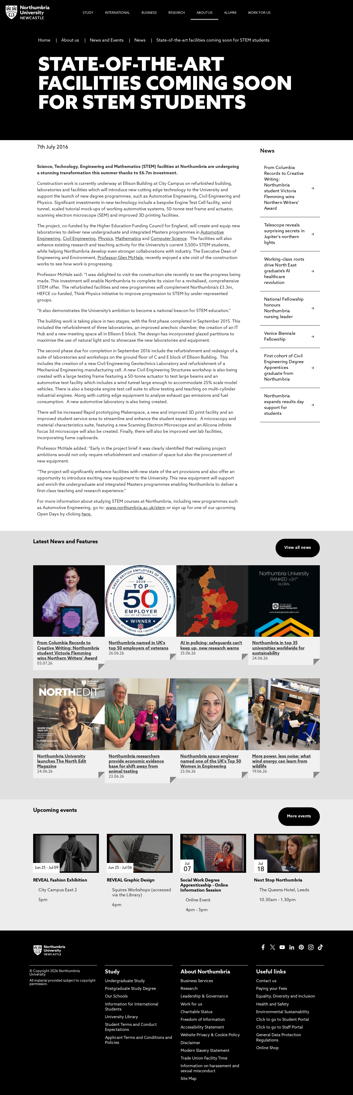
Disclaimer (190, 1043)
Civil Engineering (79, 239)
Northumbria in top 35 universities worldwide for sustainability (278, 648)
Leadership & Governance (204, 997)
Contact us (266, 981)
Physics (105, 239)
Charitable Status (196, 1012)
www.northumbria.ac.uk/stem (135, 508)
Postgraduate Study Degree (130, 989)
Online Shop (267, 1048)
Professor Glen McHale (120, 258)
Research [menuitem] (176, 13)
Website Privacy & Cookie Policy (210, 1035)
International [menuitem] (117, 13)
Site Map (189, 1079)
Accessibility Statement (202, 1028)
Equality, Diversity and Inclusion (285, 997)
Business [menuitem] (149, 13)
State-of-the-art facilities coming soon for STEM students (212, 40)
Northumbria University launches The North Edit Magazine (61, 761)
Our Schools (116, 997)
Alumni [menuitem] (230, 13)
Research (189, 989)
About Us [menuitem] (204, 13)
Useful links (271, 972)
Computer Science (169, 239)
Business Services (197, 981)
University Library (121, 1017)
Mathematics (128, 239)
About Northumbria (205, 972)
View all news (297, 548)
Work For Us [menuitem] (259, 13)
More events (299, 816)
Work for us (191, 1005)
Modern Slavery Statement (205, 1051)
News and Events (107, 40)
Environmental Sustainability (282, 1012)
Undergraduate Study (125, 981)
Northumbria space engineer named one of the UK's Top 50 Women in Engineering (210, 761)
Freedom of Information (203, 1020)
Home (44, 40)
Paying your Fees (271, 989)
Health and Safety (272, 1005)
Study (112, 972)
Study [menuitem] (88, 13)
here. (87, 514)
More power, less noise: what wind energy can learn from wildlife (281, 761)
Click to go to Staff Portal (279, 1028)
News (140, 40)
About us (70, 40)
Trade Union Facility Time (204, 1059)
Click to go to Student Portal (282, 1020)
